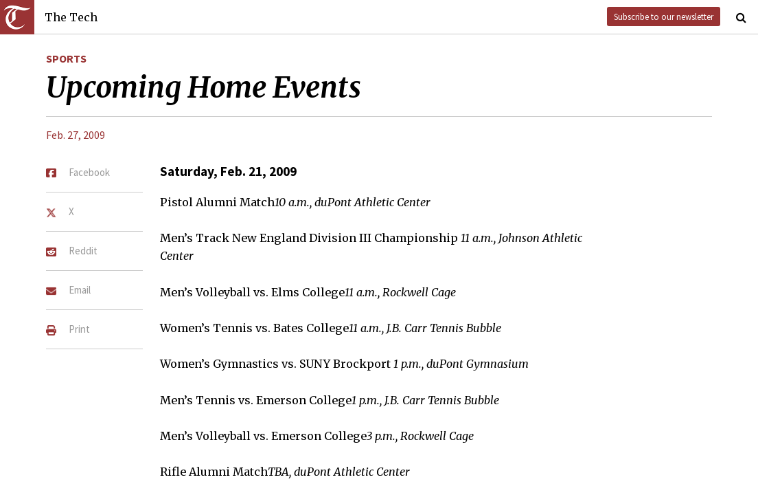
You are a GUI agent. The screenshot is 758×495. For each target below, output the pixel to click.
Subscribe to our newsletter (663, 16)
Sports (66, 58)
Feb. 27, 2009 (75, 135)
